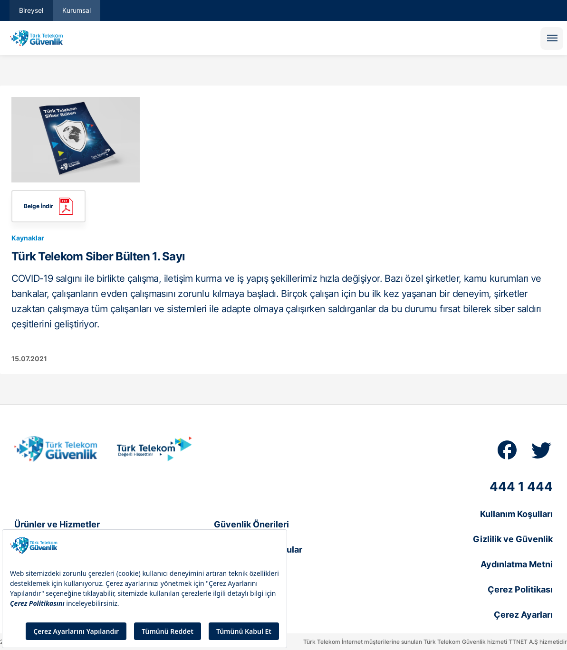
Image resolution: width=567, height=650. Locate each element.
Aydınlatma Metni (517, 564)
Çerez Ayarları (523, 615)
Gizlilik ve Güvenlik (513, 539)
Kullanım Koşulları (516, 514)
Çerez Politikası (520, 589)
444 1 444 (521, 486)
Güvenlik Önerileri (251, 524)
